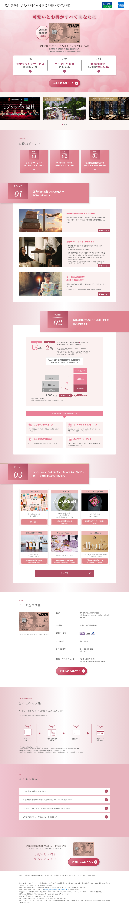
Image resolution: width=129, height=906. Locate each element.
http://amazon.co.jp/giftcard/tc (56, 890)
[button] (62, 124)
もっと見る (64, 573)
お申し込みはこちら (63, 83)
